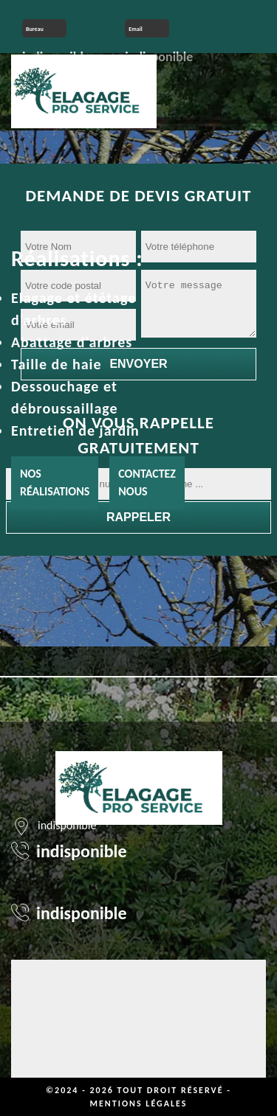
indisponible (81, 851)
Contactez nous (147, 482)
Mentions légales (139, 1103)
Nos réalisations (54, 482)
